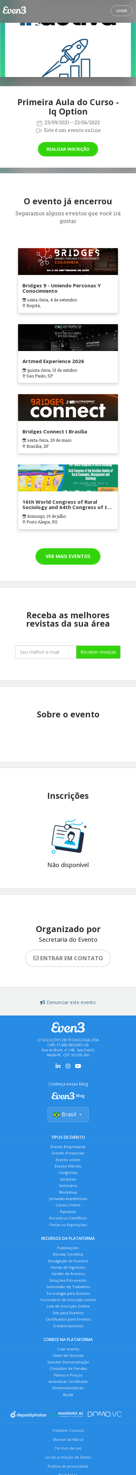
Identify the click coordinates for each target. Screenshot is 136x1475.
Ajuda (68, 1394)
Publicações (68, 1247)
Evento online (68, 1159)
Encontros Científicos (68, 1217)
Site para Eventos (68, 1312)
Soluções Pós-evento (68, 1280)
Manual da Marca (68, 1439)
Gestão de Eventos (68, 1273)
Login (121, 10)
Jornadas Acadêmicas (68, 1198)
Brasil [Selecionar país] (68, 1114)
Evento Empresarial (68, 1146)
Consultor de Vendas (68, 1368)
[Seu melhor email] (45, 652)
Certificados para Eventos (68, 1319)
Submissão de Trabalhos (68, 1286)
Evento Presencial (68, 1152)
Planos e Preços (68, 1375)
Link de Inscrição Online (68, 1306)
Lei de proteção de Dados (68, 1457)
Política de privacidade (68, 1466)
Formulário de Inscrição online (68, 1299)
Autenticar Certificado (68, 1381)
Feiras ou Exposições (68, 1224)
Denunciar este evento (68, 1002)
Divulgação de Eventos (68, 1260)
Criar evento (68, 1348)
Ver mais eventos (68, 556)
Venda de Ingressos (68, 1267)
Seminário (68, 1185)
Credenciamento (68, 1325)
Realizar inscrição (68, 149)
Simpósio (68, 1179)
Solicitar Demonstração (68, 1361)
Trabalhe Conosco (68, 1430)
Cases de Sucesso (68, 1355)
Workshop (68, 1192)
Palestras (68, 1211)
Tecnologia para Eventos (68, 1293)
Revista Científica (68, 1254)
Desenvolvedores (68, 1387)
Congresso (68, 1172)
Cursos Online (68, 1204)
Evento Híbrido (68, 1166)
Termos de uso (68, 1448)
